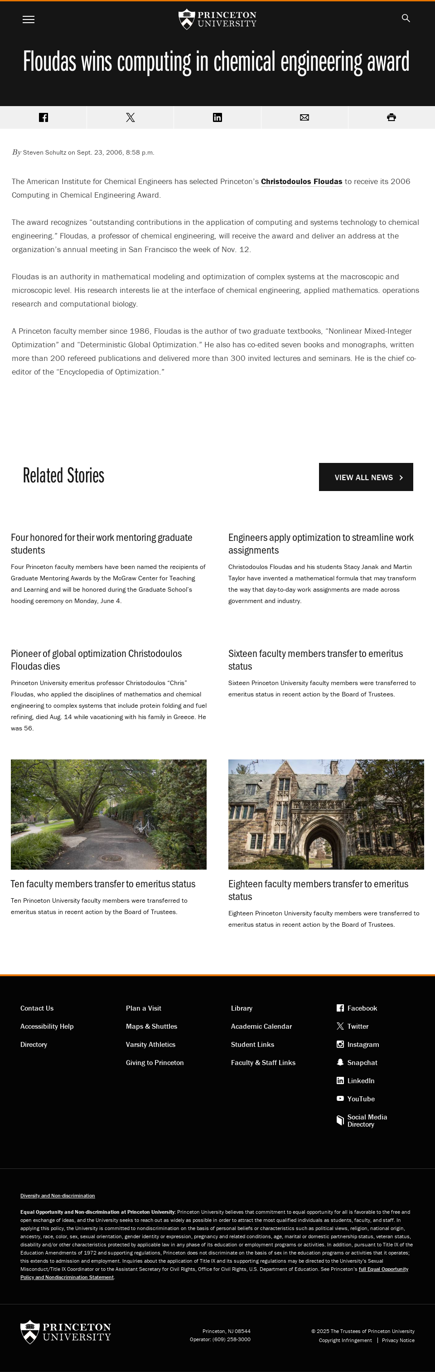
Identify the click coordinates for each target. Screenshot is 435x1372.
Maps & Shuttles (151, 1026)
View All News (364, 477)
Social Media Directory (367, 1120)
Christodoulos (302, 181)
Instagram (363, 1044)
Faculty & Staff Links (263, 1062)
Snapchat (362, 1062)
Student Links (252, 1044)
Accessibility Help (47, 1026)
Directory (33, 1044)
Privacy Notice (398, 1340)
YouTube (361, 1098)
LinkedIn (361, 1080)
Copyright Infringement (345, 1340)
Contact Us (36, 1007)
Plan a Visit (143, 1007)
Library (241, 1007)
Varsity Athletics (150, 1044)
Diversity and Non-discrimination (57, 1195)
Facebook (362, 1007)
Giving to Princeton (155, 1062)
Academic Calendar (261, 1026)
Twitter (358, 1026)
